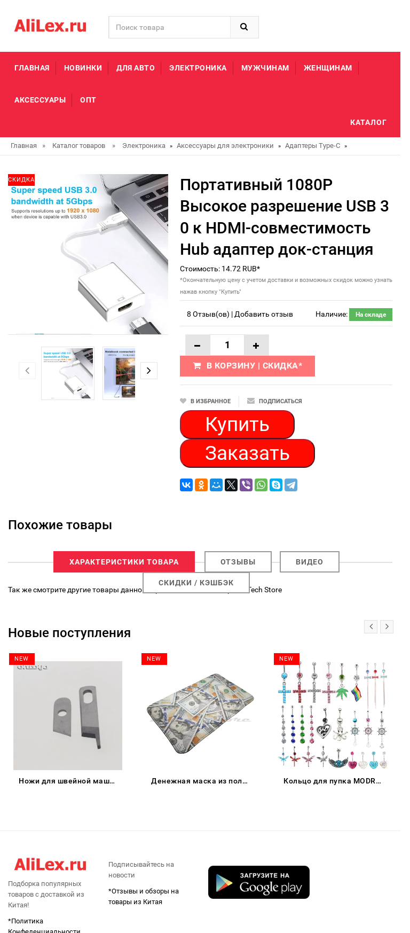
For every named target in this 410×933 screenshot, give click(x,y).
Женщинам (328, 68)
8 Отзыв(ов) (208, 314)
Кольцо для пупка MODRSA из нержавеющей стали (335, 781)
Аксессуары (40, 100)
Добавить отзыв (263, 314)
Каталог (368, 122)
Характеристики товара (124, 562)
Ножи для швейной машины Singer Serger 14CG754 (70, 781)
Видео (310, 562)
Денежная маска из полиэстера (203, 781)
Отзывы (238, 562)
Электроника (198, 68)
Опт (88, 100)
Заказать (247, 453)
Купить (237, 424)
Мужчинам (265, 68)
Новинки (83, 68)
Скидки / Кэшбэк (196, 582)
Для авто (135, 68)
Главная (32, 68)
